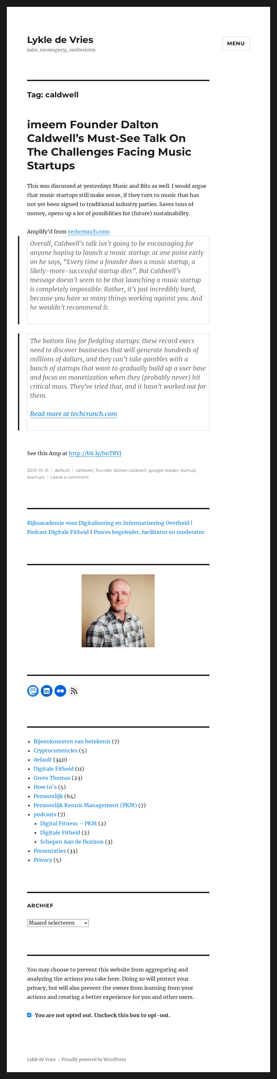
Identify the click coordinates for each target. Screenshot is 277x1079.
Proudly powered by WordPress (94, 1059)
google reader (163, 470)
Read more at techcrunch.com (73, 414)
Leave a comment (69, 477)
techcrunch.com (89, 231)
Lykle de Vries (60, 39)
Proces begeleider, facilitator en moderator (149, 532)
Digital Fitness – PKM (68, 823)
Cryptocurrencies (56, 750)
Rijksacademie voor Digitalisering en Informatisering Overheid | (110, 523)
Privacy (43, 860)
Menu (236, 43)
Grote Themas (52, 778)
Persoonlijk (48, 796)
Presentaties (50, 851)
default (62, 470)
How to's (45, 787)
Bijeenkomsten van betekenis (72, 741)
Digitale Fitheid (54, 768)
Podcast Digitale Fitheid (58, 532)
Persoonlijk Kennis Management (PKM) (85, 805)
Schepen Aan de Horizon (72, 841)
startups (35, 477)
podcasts (45, 814)
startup (188, 470)
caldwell (85, 470)
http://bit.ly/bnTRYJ (95, 453)
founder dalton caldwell (121, 470)
